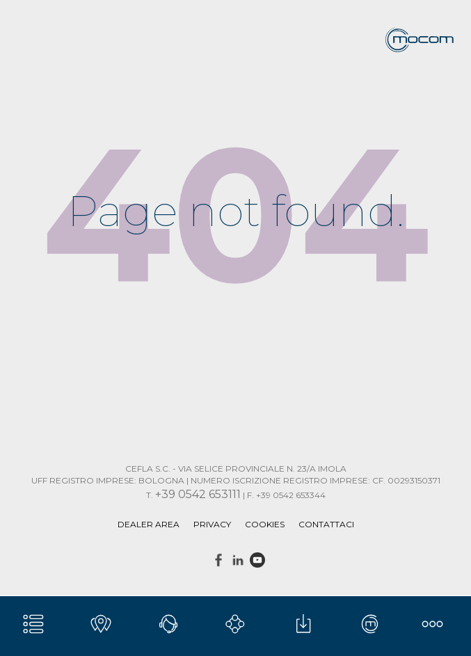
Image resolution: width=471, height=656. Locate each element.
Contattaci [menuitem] (326, 524)
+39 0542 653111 (198, 494)
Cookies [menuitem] (265, 524)
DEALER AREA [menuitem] (148, 524)
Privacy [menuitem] (212, 524)
